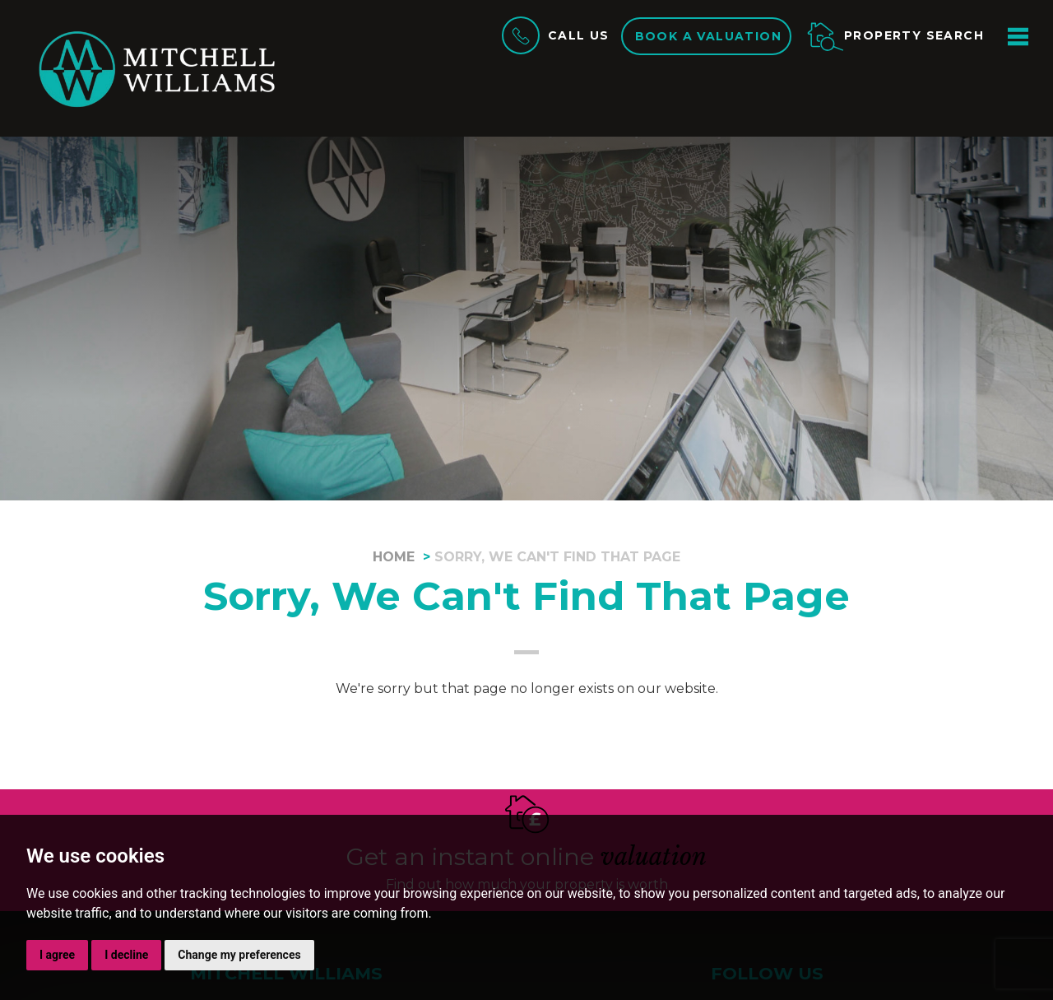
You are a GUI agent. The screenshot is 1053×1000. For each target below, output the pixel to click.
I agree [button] (57, 954)
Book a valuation (708, 36)
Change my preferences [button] (239, 954)
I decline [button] (126, 954)
